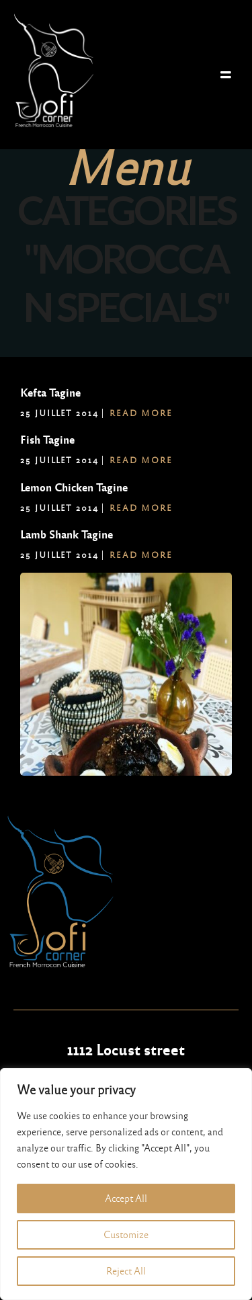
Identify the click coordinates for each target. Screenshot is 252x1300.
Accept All (126, 1198)
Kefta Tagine (50, 393)
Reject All (126, 1271)
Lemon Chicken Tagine (74, 487)
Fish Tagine (47, 440)
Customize (126, 1234)
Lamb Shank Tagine (66, 534)
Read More (141, 413)
